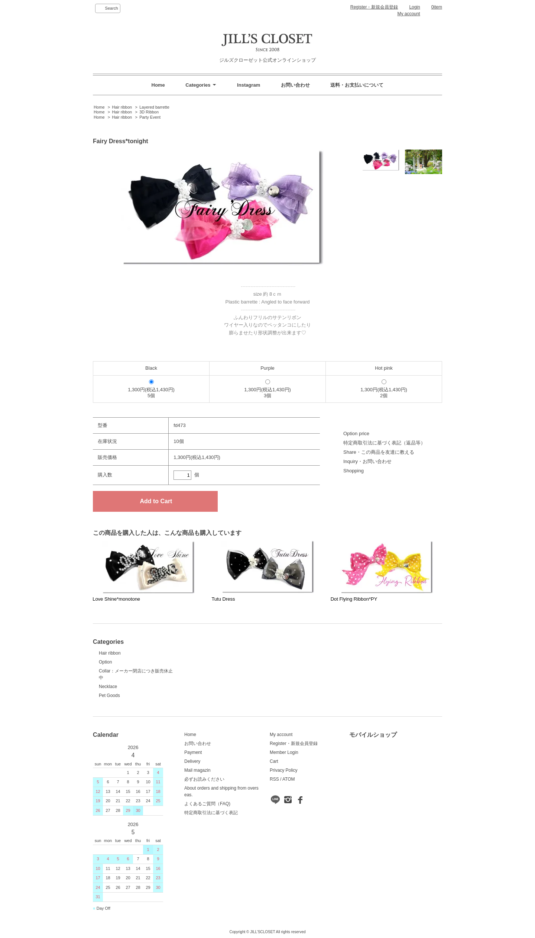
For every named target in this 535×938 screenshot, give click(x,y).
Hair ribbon (122, 107)
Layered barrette (154, 107)
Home (158, 85)
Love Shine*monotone (116, 599)
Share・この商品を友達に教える (378, 452)
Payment (193, 752)
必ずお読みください (204, 779)
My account (408, 13)
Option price (356, 433)
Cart (274, 761)
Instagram (248, 85)
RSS (274, 779)
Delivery (192, 761)
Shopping (353, 470)
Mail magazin (197, 770)
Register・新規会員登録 (374, 7)
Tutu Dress (223, 599)
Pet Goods (109, 695)
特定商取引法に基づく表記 (211, 812)
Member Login (284, 752)
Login (414, 7)
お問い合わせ (295, 85)
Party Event (149, 117)
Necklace (108, 686)
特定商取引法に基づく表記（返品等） (384, 443)
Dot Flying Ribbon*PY (354, 599)
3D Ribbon (149, 112)
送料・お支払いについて (356, 85)
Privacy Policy (284, 770)
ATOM (288, 779)
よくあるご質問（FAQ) (207, 803)
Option (105, 662)
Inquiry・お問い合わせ (367, 461)
